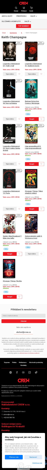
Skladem (28, 107)
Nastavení (33, 457)
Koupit (31, 115)
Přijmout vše (13, 457)
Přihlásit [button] (24, 9)
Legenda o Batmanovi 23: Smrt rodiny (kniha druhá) (11, 143)
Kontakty (24, 354)
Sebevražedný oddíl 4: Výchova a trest (33, 228)
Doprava (7, 351)
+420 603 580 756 (9, 406)
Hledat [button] (16, 9)
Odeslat (23, 310)
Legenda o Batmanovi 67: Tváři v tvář (11, 63)
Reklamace (23, 351)
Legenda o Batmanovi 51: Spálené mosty (33, 63)
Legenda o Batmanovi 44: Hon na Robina (11, 99)
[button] (33, 16)
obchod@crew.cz (23, 321)
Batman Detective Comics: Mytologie (32, 99)
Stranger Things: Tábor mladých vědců (34, 185)
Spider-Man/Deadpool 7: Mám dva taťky (12, 228)
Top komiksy (23, 26)
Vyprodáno (10, 72)
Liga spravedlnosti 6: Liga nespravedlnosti (33, 142)
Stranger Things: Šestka (12, 270)
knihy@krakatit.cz (9, 425)
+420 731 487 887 (9, 428)
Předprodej (21, 16)
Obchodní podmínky (36, 351)
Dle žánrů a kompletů (11, 21)
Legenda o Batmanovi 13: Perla (11, 185)
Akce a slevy (7, 16)
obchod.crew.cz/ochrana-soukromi (29, 342)
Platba (14, 351)
